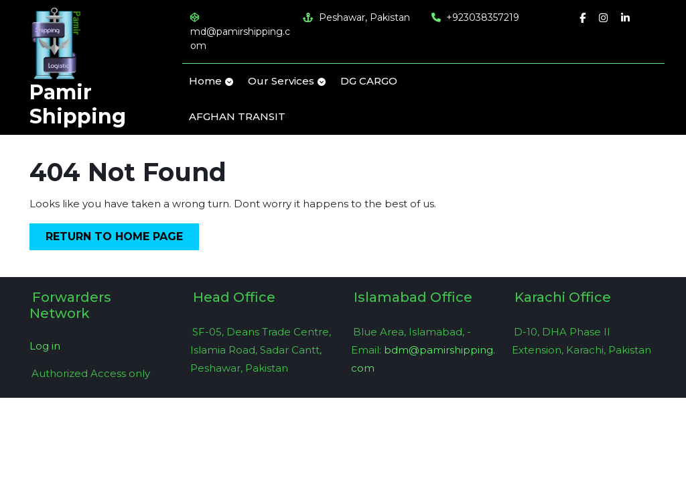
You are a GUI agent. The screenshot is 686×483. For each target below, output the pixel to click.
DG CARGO (368, 80)
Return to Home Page (122, 239)
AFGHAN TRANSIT (237, 116)
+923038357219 (475, 17)
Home (205, 80)
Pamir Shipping (77, 104)
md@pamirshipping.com (240, 32)
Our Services (281, 80)
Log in (44, 345)
